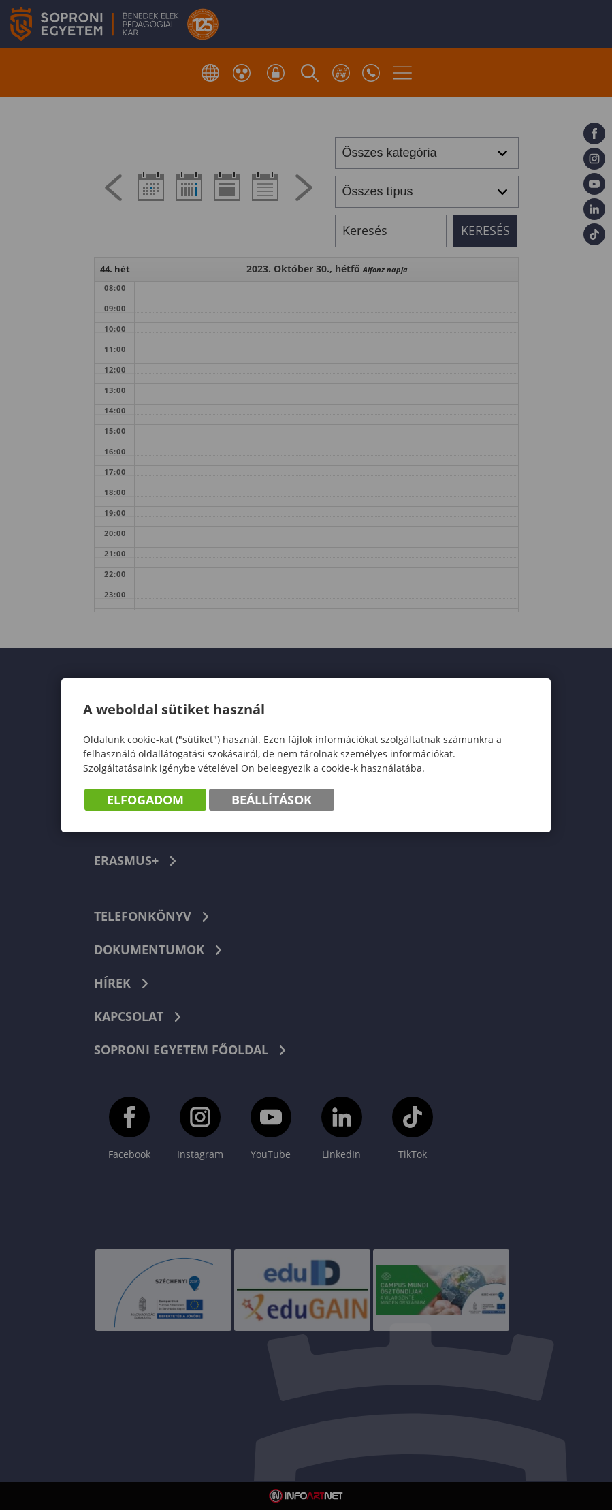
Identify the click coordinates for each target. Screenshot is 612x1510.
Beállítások (271, 799)
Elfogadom (145, 799)
